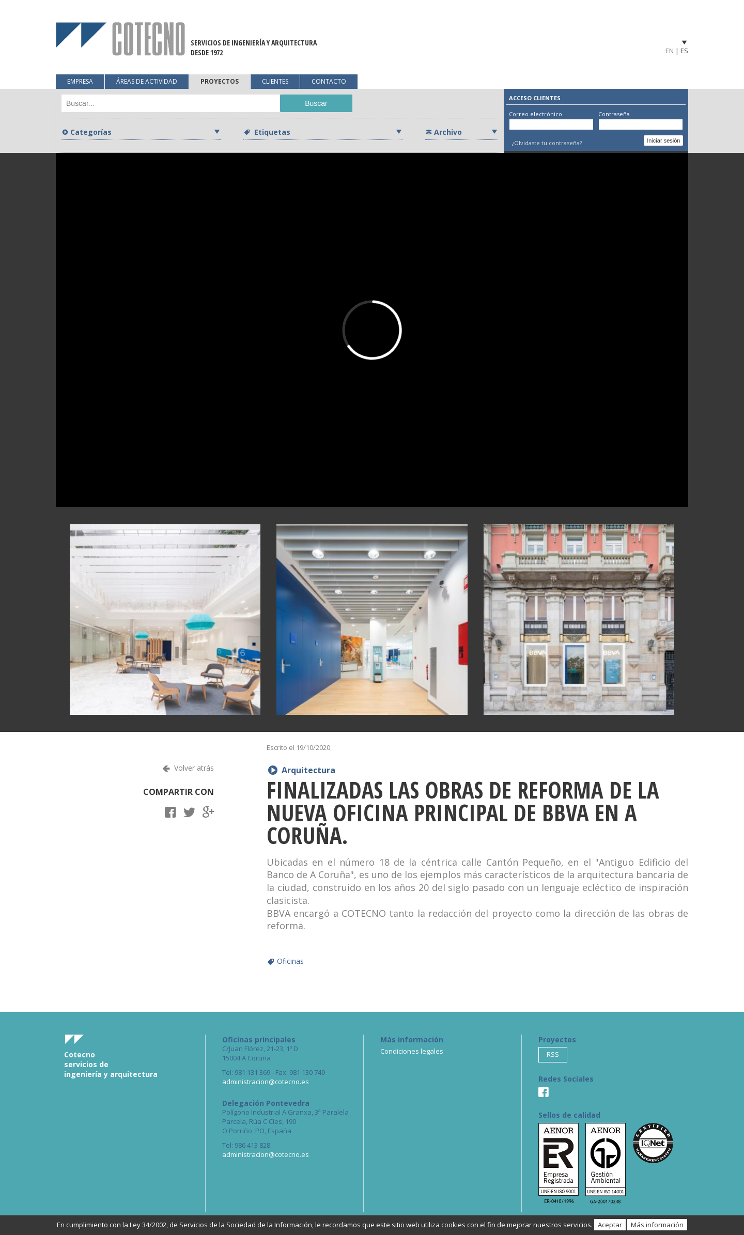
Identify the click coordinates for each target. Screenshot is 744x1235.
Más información (657, 1224)
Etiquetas (271, 132)
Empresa (80, 81)
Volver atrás (194, 768)
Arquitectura (308, 770)
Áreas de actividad (146, 81)
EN (669, 50)
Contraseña (614, 114)
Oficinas (290, 961)
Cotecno (120, 39)
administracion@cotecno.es (265, 1081)
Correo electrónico (535, 114)
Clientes (275, 81)
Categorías (91, 132)
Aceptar (610, 1224)
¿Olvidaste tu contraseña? (547, 143)
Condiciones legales (411, 1051)
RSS (553, 1054)
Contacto (329, 81)
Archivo (448, 132)
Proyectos (219, 81)
